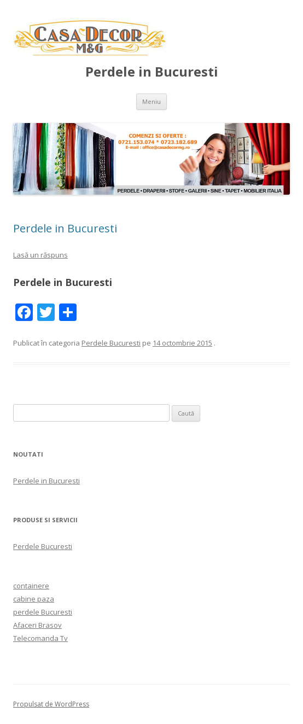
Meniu (151, 101)
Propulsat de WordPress (51, 704)
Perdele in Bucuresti (151, 71)
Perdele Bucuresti (111, 343)
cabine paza (33, 599)
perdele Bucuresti (42, 612)
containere (31, 586)
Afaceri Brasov (37, 625)
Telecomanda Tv (40, 638)
